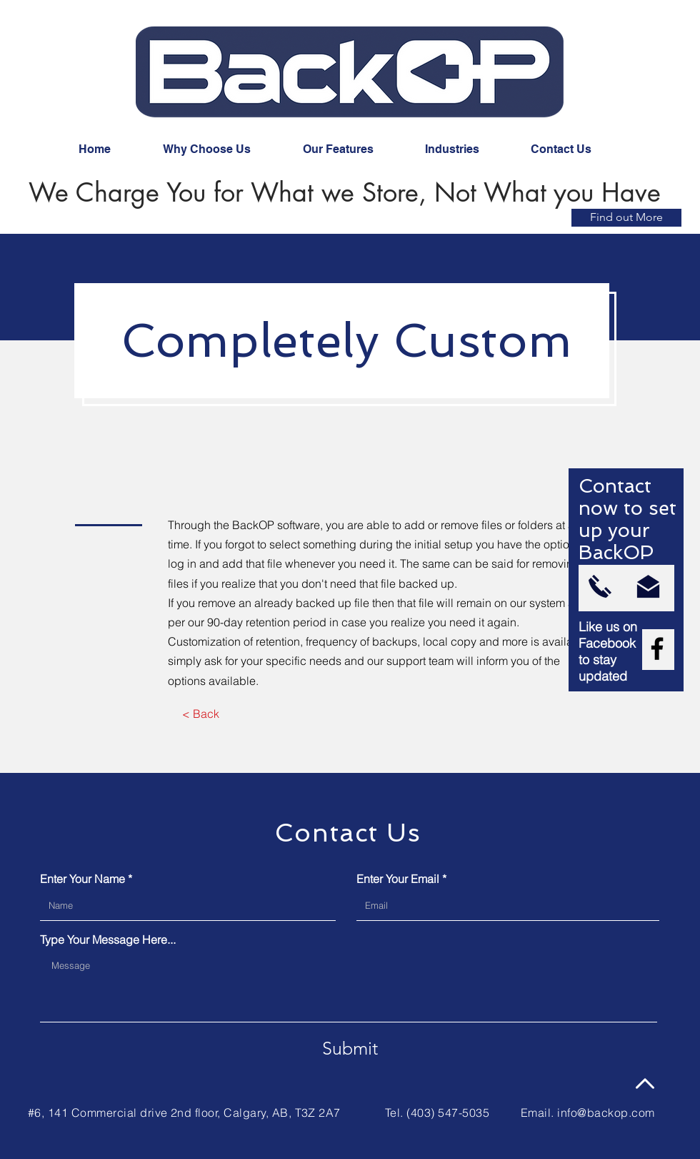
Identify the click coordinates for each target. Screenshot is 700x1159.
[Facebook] (657, 648)
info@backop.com (605, 1112)
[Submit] (350, 1048)
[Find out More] (626, 218)
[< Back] (200, 714)
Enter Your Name (82, 878)
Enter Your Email (397, 878)
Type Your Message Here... (108, 939)
